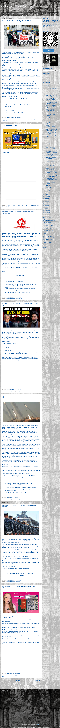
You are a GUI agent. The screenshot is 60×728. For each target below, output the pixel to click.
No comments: (18, 117)
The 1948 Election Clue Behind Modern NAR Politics (50, 110)
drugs (13, 205)
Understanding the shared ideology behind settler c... (51, 142)
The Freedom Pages (47, 242)
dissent (19, 119)
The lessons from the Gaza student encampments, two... (51, 139)
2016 (46, 208)
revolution (14, 498)
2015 (46, 210)
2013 (46, 214)
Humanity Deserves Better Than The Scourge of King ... (51, 172)
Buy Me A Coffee (11, 13)
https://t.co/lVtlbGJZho (11, 110)
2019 (46, 203)
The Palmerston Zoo (52, 13)
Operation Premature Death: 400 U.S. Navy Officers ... (51, 103)
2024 (46, 194)
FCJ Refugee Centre (47, 239)
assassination (8, 205)
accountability (8, 119)
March (47, 187)
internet (7, 298)
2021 (46, 199)
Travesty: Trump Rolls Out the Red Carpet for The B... (52, 169)
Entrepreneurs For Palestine (49, 227)
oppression (22, 674)
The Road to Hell (23, 15)
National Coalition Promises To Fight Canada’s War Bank (17, 21)
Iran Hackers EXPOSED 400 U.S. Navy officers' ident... (51, 96)
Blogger (37, 724)
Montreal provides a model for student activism (52, 155)
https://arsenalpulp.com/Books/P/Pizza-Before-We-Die (22, 627)
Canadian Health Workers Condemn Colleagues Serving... (51, 182)
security (13, 298)
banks (12, 119)
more (14, 96)
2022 (46, 198)
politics (36, 119)
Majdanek (45, 223)
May (47, 85)
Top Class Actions (46, 244)
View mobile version (21, 683)
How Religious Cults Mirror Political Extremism (51, 118)
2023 (46, 196)
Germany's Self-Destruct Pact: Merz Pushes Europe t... (52, 163)
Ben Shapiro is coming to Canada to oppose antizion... (51, 106)
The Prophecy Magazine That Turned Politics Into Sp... (51, 130)
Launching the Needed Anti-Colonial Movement (51, 158)
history (27, 205)
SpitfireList (45, 235)
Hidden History (30, 13)
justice (30, 119)
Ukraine (8, 206)
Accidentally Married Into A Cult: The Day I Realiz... (51, 145)
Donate (50, 50)
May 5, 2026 (20, 112)
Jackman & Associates (47, 240)
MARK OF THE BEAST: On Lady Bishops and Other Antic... (51, 126)
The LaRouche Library (47, 231)
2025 (46, 192)
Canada (15, 119)
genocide (18, 674)
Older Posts (37, 680)
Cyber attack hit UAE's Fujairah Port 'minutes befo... (50, 99)
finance (26, 119)
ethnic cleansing (12, 674)
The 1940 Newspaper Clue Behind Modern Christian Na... (51, 148)
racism (35, 674)
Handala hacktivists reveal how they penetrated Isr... (51, 93)
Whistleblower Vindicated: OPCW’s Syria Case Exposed (51, 114)
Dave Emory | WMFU (40, 13)
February (48, 188)
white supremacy (5, 676)
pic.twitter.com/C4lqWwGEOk (14, 290)
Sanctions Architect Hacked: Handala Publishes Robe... (51, 161)
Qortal (44, 247)
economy (23, 119)
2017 (46, 207)
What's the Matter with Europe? (10, 125)
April (47, 185)
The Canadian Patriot (47, 228)
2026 (46, 84)
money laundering (32, 205)
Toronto (3, 120)
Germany (23, 205)
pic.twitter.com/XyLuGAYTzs (11, 490)
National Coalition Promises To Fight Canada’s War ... (51, 88)
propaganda (30, 674)
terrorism (4, 206)
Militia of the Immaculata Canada (49, 220)
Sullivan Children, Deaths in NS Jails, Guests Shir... (51, 123)
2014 (46, 212)
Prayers (15, 15)
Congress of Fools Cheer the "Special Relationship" (51, 176)
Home (4, 13)
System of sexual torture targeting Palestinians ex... (51, 179)
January (47, 190)
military (33, 119)
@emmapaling (11, 109)
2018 (46, 205)
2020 (46, 201)
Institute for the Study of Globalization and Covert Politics (49, 237)
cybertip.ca (45, 245)
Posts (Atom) (10, 686)
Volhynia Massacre (47, 222)
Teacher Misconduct (6, 15)
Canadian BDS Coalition (48, 225)
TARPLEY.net (46, 233)
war (6, 120)
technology (18, 298)
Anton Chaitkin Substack (48, 230)
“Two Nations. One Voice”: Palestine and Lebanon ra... (52, 152)
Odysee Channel (21, 13)
